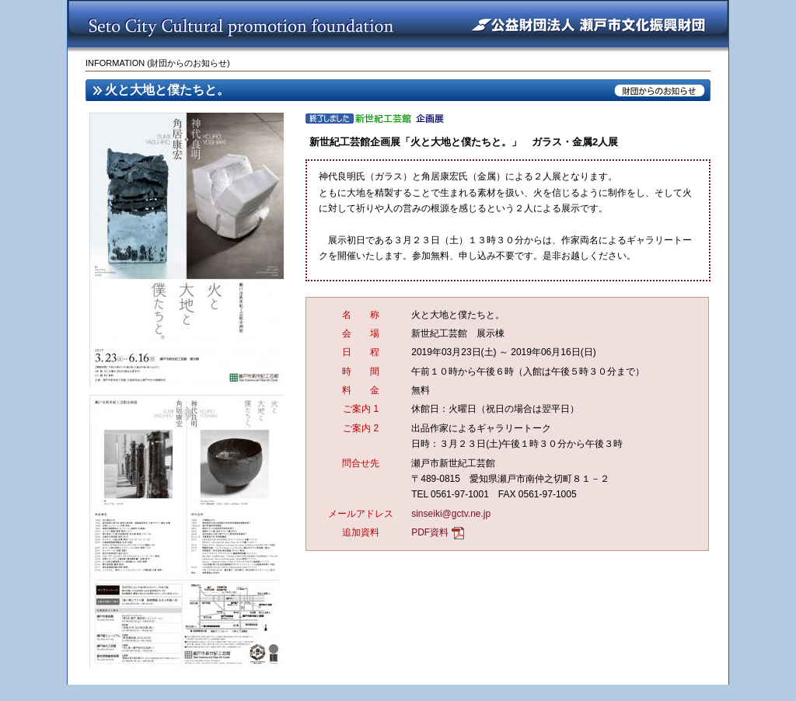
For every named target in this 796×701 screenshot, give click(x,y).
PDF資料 (430, 532)
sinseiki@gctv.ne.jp (451, 513)
